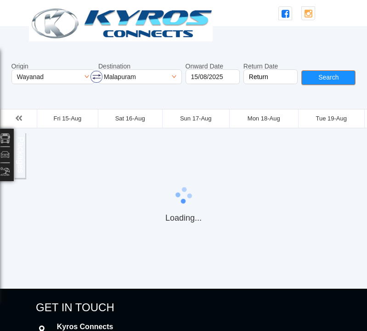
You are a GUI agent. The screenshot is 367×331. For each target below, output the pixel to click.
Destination (114, 66)
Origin (19, 66)
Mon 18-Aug (264, 118)
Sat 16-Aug (130, 118)
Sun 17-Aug (196, 118)
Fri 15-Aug (68, 118)
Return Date (260, 66)
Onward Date (204, 66)
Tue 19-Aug (331, 118)
